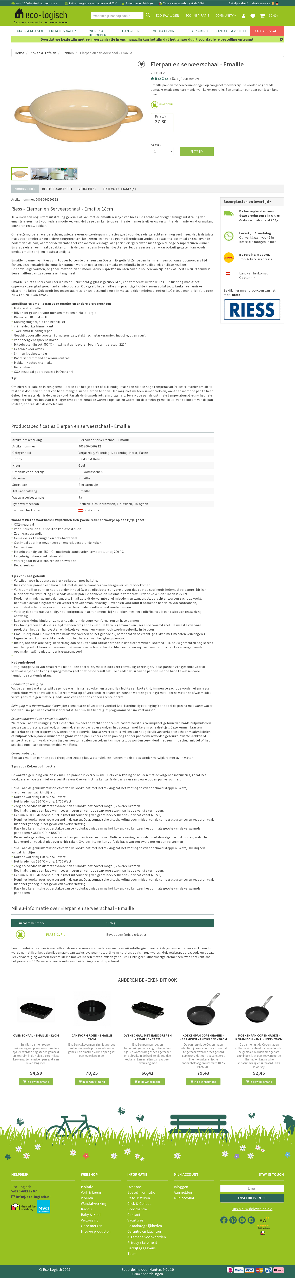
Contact (133, 1214)
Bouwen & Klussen (28, 31)
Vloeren (87, 1198)
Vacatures (135, 1220)
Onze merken (91, 1226)
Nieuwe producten (95, 1231)
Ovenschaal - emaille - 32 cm (36, 1035)
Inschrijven (252, 1198)
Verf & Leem (91, 1192)
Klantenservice (261, 3)
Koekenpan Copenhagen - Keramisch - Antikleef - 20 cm (259, 1037)
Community (226, 15)
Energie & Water (62, 31)
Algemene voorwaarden (146, 1237)
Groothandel (137, 1209)
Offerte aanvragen (57, 188)
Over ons (134, 1187)
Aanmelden (183, 1192)
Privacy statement (142, 1242)
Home (19, 53)
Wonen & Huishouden (96, 33)
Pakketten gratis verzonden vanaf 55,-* (91, 3)
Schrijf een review (185, 78)
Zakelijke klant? (238, 3)
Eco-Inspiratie (197, 15)
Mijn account (184, 1198)
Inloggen (181, 1187)
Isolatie (87, 1187)
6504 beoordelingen (147, 1273)
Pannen (68, 53)
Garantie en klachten (144, 1231)
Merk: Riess (87, 188)
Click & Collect (139, 1203)
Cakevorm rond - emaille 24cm (91, 1037)
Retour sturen (138, 1198)
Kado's (86, 1209)
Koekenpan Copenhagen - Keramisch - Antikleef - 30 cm (203, 1037)
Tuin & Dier (130, 31)
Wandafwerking (93, 1203)
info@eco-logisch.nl (31, 1196)
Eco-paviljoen (167, 15)
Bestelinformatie (141, 1192)
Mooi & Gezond (165, 31)
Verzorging (89, 1220)
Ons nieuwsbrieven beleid (252, 1209)
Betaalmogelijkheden (144, 1226)
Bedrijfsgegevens (141, 1248)
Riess (162, 73)
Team (132, 1253)
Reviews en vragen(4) (119, 188)
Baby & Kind (199, 31)
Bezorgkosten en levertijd (248, 201)
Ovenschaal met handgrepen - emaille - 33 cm (147, 1037)
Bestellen (197, 151)
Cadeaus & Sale (266, 31)
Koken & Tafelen (43, 53)
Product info (25, 188)
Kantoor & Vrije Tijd (233, 31)
